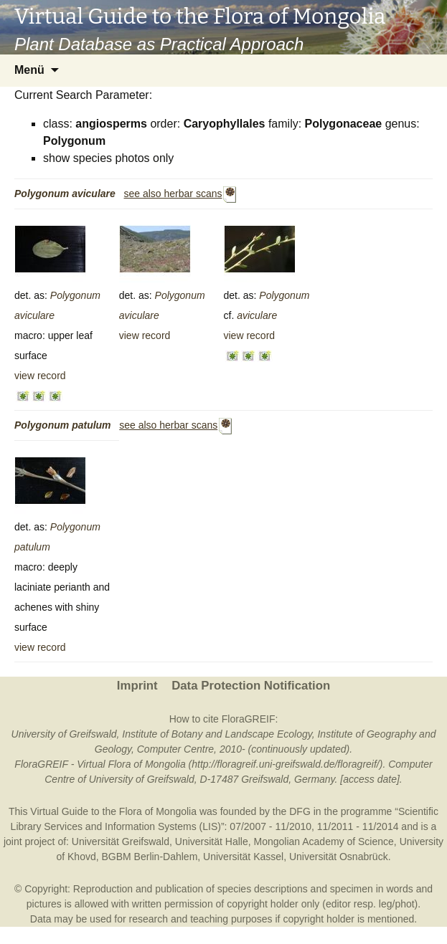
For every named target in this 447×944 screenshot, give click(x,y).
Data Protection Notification (250, 685)
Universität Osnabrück (338, 856)
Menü (29, 70)
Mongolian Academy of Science (324, 841)
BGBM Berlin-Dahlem (150, 856)
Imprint (137, 685)
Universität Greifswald (120, 841)
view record (40, 375)
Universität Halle (211, 841)
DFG (300, 811)
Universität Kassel (243, 856)
